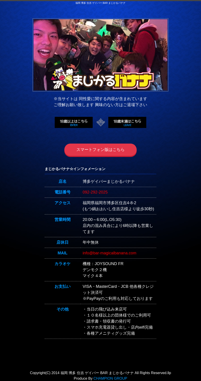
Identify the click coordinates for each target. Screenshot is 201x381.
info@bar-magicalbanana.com (109, 253)
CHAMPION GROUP (110, 378)
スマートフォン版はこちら (100, 149)
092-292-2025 (95, 192)
